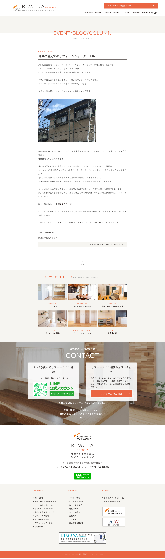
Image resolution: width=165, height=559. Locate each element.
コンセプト (52, 306)
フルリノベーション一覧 (113, 499)
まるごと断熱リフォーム (44, 513)
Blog (107, 244)
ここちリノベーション (43, 510)
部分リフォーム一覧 (111, 502)
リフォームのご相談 (111, 394)
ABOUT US (146, 13)
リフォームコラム (76, 502)
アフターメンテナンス (82, 333)
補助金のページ (64, 204)
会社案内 (72, 517)
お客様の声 (112, 333)
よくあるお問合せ (41, 520)
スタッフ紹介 (74, 513)
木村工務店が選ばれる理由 (112, 306)
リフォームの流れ (52, 333)
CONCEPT (89, 13)
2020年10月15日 (96, 244)
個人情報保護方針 (76, 524)
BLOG (127, 13)
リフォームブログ (116, 244)
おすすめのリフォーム (82, 306)
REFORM (98, 13)
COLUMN (136, 13)
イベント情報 (74, 499)
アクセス (72, 520)
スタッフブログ (75, 506)
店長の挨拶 (73, 510)
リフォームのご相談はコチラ (119, 6)
